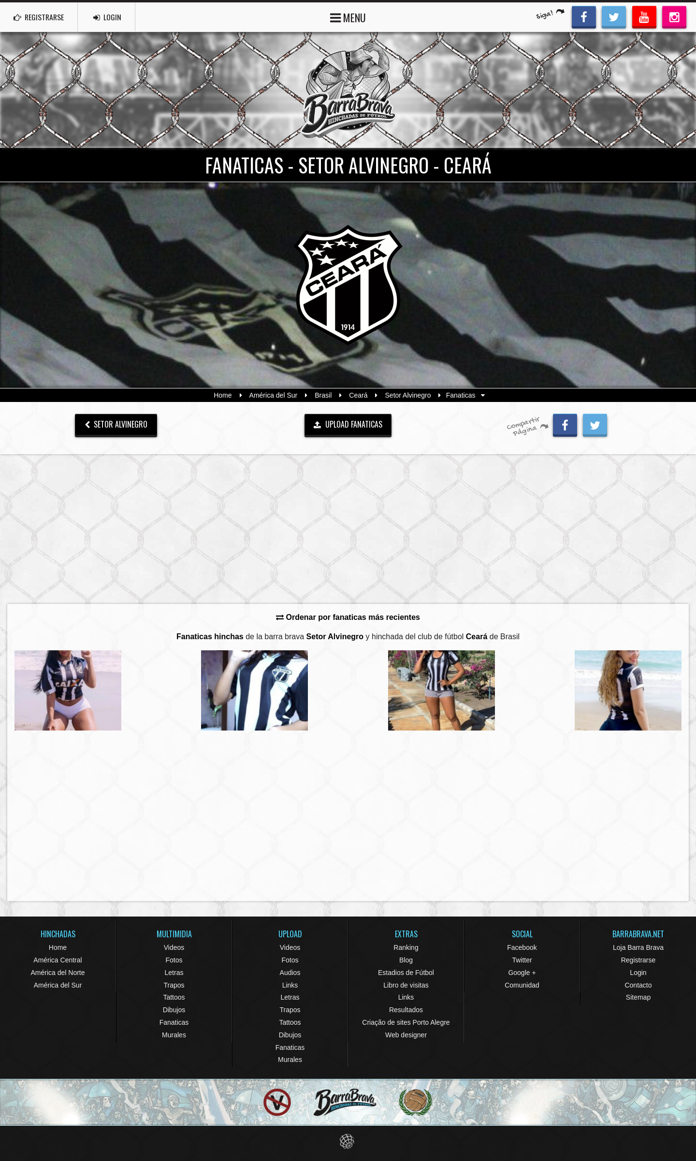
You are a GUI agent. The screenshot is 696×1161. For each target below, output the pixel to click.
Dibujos (174, 1010)
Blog (406, 960)
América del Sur (273, 395)
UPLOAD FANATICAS (348, 424)
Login (638, 972)
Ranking (405, 947)
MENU (348, 16)
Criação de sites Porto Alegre (406, 1022)
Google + (522, 972)
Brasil (323, 395)
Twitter (522, 960)
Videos (174, 947)
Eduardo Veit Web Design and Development (348, 1141)
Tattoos (174, 997)
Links (290, 985)
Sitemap (638, 997)
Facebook (521, 947)
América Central (57, 960)
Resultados (406, 1010)
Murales (174, 1035)
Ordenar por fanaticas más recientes (348, 617)
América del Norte (57, 972)
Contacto (638, 985)
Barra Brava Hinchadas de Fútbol (348, 90)
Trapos (173, 985)
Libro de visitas (405, 985)
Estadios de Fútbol (406, 972)
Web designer (406, 1035)
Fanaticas (174, 1022)
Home (223, 395)
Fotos (173, 960)
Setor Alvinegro (408, 395)
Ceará (358, 395)
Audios (290, 972)
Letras (174, 972)
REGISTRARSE (40, 17)
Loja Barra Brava (638, 947)
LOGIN (112, 17)
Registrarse (638, 960)
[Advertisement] (348, 528)
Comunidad (522, 985)
